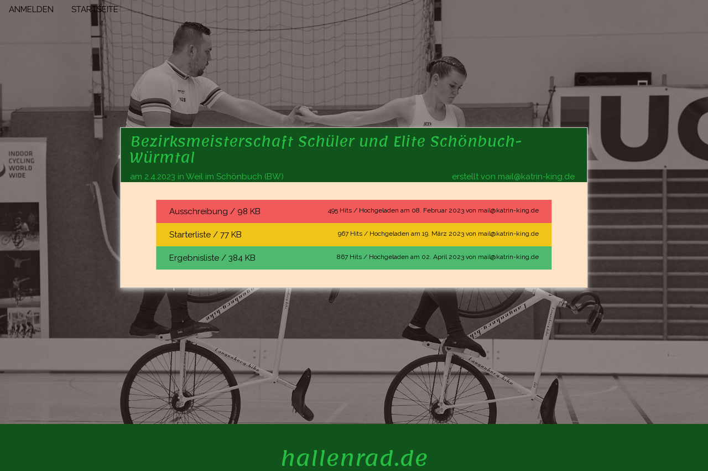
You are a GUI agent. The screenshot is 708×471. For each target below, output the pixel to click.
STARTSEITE (94, 9)
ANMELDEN (31, 9)
